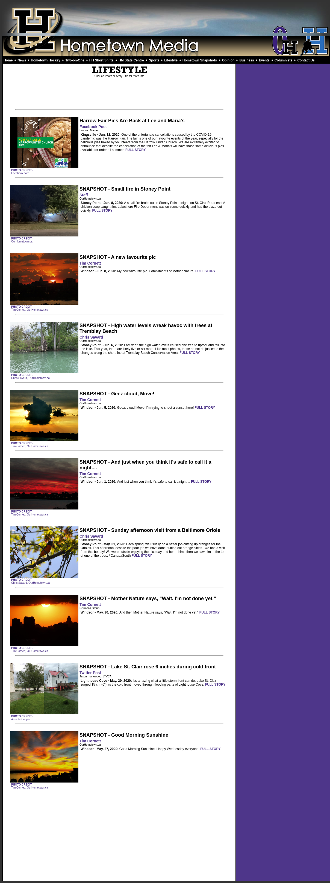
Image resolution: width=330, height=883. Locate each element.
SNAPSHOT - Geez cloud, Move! (116, 393)
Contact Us (305, 60)
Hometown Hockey (45, 60)
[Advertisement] (166, 19)
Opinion (228, 60)
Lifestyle (171, 60)
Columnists (283, 60)
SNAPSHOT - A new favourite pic (117, 257)
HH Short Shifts (101, 60)
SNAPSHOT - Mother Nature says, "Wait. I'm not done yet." (147, 598)
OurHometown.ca (22, 241)
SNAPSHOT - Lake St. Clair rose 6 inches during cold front (147, 666)
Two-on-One (74, 60)
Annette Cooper (20, 719)
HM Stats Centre (131, 60)
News (21, 60)
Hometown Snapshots (199, 60)
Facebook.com (20, 173)
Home (8, 60)
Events (264, 60)
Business (246, 60)
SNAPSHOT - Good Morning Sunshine (123, 735)
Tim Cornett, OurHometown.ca (29, 309)
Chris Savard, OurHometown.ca (30, 378)
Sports (154, 60)
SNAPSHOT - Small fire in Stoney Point (124, 189)
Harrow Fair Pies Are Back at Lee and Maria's (132, 120)
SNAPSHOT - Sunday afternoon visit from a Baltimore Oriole (149, 530)
